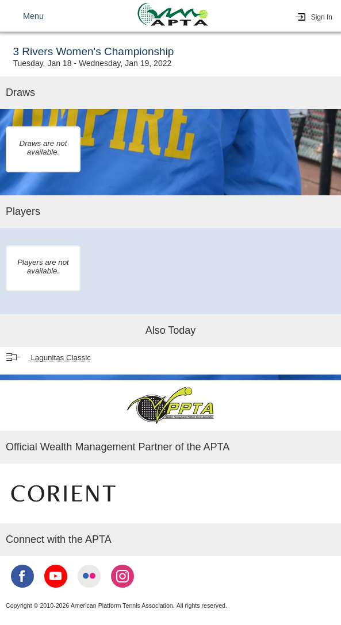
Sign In (321, 17)
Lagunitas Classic (60, 357)
